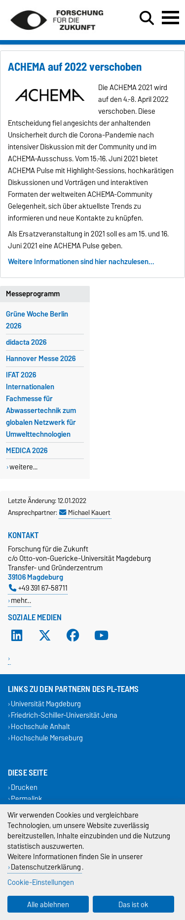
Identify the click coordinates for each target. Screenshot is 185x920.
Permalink (26, 798)
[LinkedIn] (17, 635)
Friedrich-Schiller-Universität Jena (64, 715)
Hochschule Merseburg (47, 738)
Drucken (24, 787)
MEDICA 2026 (26, 451)
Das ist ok (133, 904)
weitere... (23, 467)
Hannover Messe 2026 (40, 359)
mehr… (21, 600)
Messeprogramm (33, 294)
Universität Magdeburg (46, 703)
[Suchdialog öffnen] (147, 18)
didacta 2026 (26, 342)
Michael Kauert (85, 512)
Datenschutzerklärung (46, 867)
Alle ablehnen (48, 904)
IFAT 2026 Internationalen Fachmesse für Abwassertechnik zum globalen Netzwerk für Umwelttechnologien (41, 404)
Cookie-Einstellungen (40, 882)
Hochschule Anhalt (40, 727)
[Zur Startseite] (57, 34)
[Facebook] (73, 635)
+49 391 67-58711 (38, 588)
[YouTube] (102, 635)
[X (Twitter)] (45, 635)
